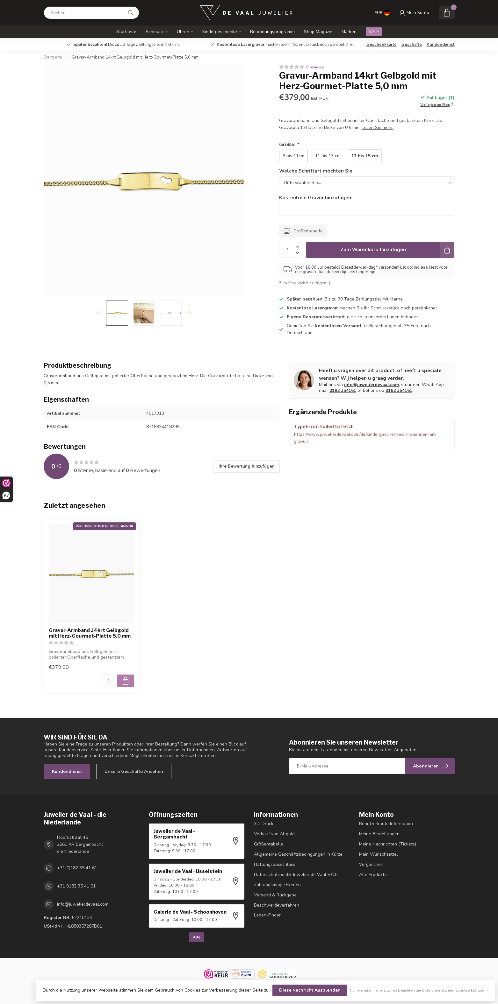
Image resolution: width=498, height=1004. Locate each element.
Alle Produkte (373, 875)
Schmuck (155, 32)
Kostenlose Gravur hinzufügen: (315, 197)
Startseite (126, 32)
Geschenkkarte (381, 44)
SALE (373, 32)
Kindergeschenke (219, 32)
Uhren (183, 32)
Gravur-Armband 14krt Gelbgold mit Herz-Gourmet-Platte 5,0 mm (135, 57)
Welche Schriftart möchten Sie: (316, 170)
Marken (349, 32)
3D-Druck (263, 824)
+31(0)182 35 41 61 (77, 868)
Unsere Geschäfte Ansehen (134, 771)
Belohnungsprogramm (272, 32)
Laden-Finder (267, 915)
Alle (196, 937)
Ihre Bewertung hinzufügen (247, 466)
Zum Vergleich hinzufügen (302, 283)
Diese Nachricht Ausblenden (310, 990)
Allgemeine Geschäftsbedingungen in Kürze (298, 854)
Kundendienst (441, 44)
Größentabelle (268, 844)
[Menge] (109, 681)
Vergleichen (371, 864)
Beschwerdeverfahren (276, 905)
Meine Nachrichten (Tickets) (387, 844)
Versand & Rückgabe (275, 895)
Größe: (289, 144)
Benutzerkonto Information (386, 824)
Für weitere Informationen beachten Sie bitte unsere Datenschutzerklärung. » (419, 990)
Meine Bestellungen (379, 834)
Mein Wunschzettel (378, 854)
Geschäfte (411, 44)
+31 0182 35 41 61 (76, 886)
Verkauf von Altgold (274, 834)
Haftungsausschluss (274, 864)
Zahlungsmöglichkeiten (277, 885)
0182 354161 (342, 390)
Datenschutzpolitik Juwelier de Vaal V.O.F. (296, 875)
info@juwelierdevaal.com (371, 385)
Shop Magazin (318, 32)
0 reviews (315, 67)
